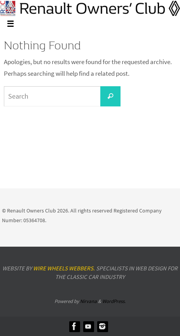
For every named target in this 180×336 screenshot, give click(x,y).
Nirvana (88, 301)
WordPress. (114, 301)
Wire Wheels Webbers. (64, 268)
